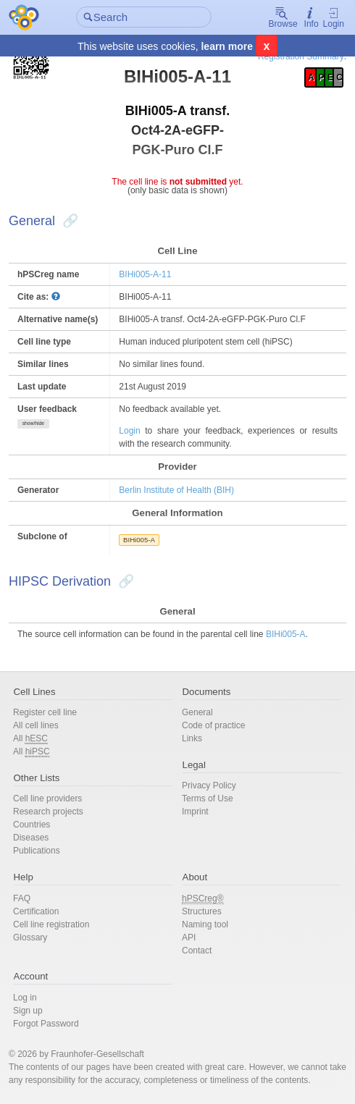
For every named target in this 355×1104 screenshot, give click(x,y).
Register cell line (45, 712)
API (189, 937)
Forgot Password (46, 1024)
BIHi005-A (139, 540)
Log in (25, 998)
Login (333, 18)
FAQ (21, 898)
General (197, 712)
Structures (202, 911)
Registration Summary (301, 56)
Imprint (195, 811)
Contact (197, 950)
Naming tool (205, 924)
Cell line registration (51, 924)
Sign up (28, 1011)
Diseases (31, 838)
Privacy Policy (209, 785)
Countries (31, 824)
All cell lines (36, 725)
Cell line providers (47, 798)
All (30, 738)
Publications (36, 851)
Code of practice (213, 725)
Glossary (30, 937)
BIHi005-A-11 (145, 274)
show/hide (33, 423)
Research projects (48, 811)
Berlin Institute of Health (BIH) (176, 490)
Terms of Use (207, 798)
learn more (227, 46)
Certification (36, 911)
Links (192, 738)
